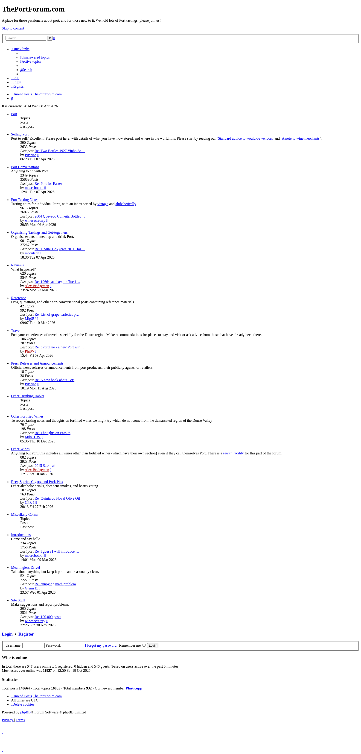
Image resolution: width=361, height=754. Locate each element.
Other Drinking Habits (27, 396)
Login (7, 634)
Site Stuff (18, 600)
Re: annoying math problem (55, 584)
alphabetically (125, 204)
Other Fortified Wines (27, 416)
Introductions (21, 535)
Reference (18, 298)
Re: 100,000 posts (48, 617)
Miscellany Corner (25, 514)
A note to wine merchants (301, 138)
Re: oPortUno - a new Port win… (59, 347)
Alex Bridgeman (37, 286)
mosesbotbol (34, 188)
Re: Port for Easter (48, 184)
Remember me (132, 645)
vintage (102, 204)
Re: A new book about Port (54, 380)
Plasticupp (134, 688)
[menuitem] (35, 57)
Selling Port (20, 134)
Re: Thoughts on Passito (52, 433)
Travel (15, 331)
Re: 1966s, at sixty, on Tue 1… (57, 282)
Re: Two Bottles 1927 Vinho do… (60, 151)
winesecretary (35, 220)
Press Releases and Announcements (37, 363)
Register (26, 634)
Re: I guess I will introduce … (57, 551)
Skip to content (13, 28)
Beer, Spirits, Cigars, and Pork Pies (37, 482)
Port (14, 114)
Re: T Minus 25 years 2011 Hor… (60, 249)
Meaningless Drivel (25, 567)
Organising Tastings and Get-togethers (39, 232)
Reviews (17, 265)
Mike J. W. (33, 437)
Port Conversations (25, 167)
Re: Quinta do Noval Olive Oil (57, 498)
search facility (233, 453)
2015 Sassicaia (45, 466)
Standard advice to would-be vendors (245, 138)
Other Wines (20, 449)
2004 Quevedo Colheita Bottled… (60, 216)
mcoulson (32, 253)
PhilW (29, 351)
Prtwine (30, 155)
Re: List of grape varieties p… (57, 314)
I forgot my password (100, 645)
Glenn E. (31, 588)
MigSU (30, 319)
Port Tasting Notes (24, 200)
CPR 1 (30, 502)
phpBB (25, 712)
